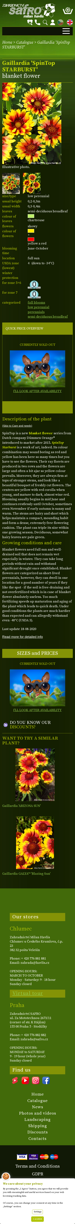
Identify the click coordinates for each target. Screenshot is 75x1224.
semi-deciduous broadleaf (48, 317)
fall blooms (36, 303)
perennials (36, 312)
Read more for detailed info (22, 637)
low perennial (38, 307)
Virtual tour (27, 993)
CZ (59, 22)
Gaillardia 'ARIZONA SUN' (21, 806)
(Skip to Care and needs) (17, 425)
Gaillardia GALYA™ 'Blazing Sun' (26, 874)
